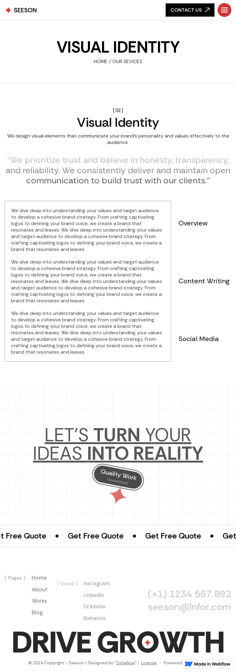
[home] (21, 10)
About (40, 597)
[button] (224, 10)
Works (39, 609)
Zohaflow (125, 663)
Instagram (97, 595)
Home (101, 62)
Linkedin (94, 607)
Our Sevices (127, 62)
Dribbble (94, 618)
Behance (95, 630)
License (149, 663)
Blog (37, 621)
